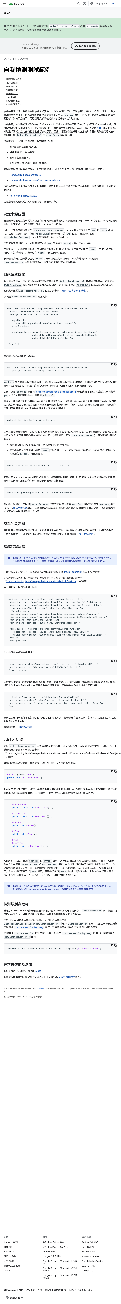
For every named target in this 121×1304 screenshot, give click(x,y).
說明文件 (8, 12)
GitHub (7, 1270)
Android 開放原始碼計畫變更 (43, 29)
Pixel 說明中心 (88, 1247)
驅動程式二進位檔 (12, 1266)
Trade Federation (73, 571)
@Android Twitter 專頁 (53, 1242)
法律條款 (30, 1290)
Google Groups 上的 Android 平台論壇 (60, 1262)
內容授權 (40, 988)
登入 (114, 3)
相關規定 (8, 1247)
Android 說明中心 (90, 1242)
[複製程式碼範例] (115, 305)
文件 (14, 59)
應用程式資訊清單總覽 (74, 290)
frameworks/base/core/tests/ (25, 175)
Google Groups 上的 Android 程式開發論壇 (60, 1269)
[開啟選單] (5, 3)
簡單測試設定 (35, 561)
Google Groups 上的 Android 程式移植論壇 (60, 1276)
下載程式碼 (9, 1251)
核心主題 (24, 59)
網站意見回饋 (60, 1290)
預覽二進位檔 (10, 1256)
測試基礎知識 (20, 507)
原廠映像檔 (9, 1261)
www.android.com (91, 1256)
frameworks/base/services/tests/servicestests (35, 180)
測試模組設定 (25, 727)
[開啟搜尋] (79, 3)
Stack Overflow (89, 1266)
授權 (40, 1290)
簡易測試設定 (86, 533)
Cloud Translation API (44, 47)
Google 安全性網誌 (52, 1256)
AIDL (99, 128)
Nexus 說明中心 (89, 1251)
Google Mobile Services (93, 1261)
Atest (38, 971)
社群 (21, 1290)
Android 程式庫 (11, 1242)
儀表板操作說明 (66, 976)
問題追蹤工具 (88, 1270)
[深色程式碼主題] (112, 305)
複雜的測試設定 (97, 561)
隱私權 (48, 1290)
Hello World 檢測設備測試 (23, 195)
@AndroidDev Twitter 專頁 (55, 1247)
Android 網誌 (49, 1251)
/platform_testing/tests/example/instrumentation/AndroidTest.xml (41, 581)
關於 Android (10, 1290)
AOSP (6, 59)
